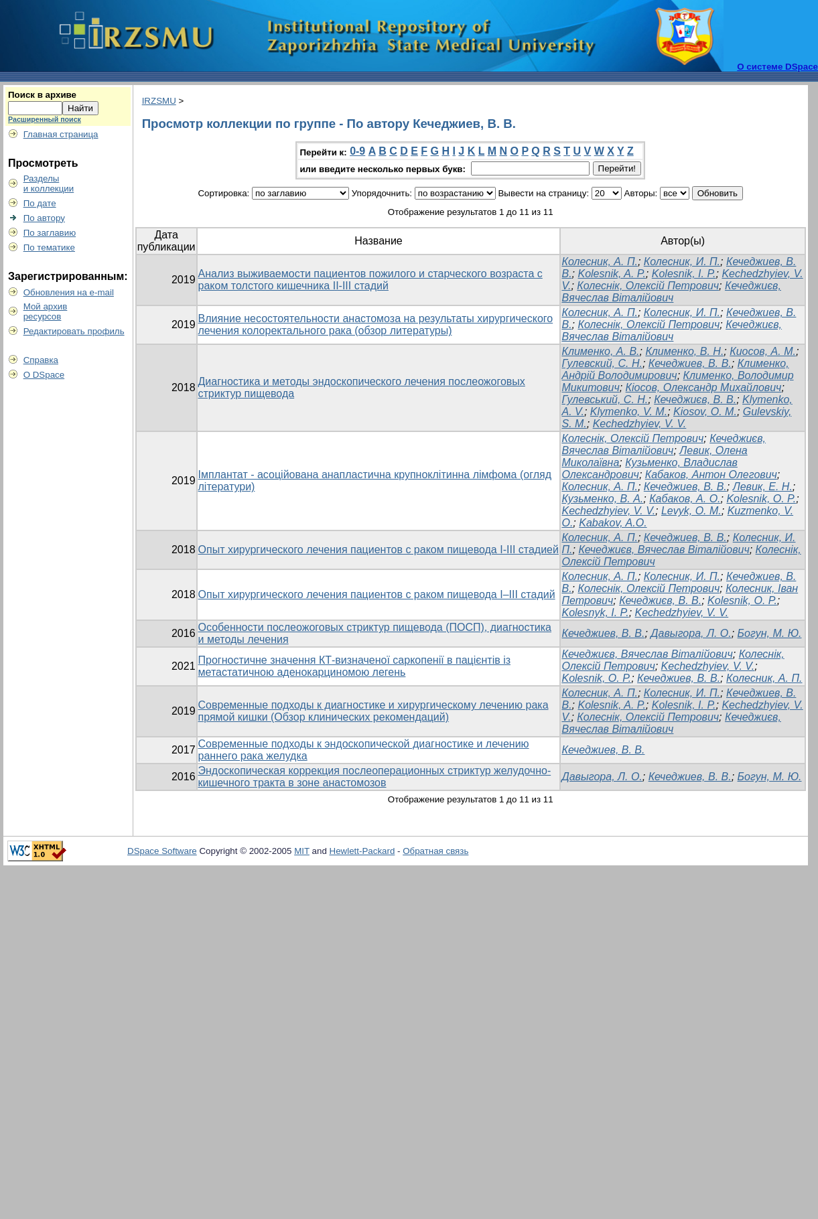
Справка (40, 360)
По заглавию (49, 233)
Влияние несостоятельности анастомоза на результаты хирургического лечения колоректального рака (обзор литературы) (375, 324)
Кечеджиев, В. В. (690, 363)
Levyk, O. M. (691, 510)
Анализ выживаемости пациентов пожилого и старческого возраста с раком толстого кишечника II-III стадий (370, 279)
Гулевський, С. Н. (604, 399)
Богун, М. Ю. (770, 633)
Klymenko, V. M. (628, 411)
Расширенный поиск (44, 119)
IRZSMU (159, 101)
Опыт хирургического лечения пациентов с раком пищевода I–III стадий (376, 594)
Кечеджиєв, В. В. (695, 399)
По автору (44, 218)
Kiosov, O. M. (705, 411)
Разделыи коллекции (48, 183)
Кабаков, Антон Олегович (711, 474)
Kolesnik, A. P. (611, 273)
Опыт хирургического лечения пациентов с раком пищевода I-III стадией (378, 549)
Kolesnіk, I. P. (684, 273)
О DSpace (44, 375)
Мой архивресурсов (45, 311)
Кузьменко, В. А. (602, 498)
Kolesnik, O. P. (742, 600)
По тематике (49, 247)
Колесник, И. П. (682, 261)
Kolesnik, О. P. (761, 498)
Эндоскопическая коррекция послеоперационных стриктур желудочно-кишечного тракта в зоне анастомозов (374, 776)
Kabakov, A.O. (612, 522)
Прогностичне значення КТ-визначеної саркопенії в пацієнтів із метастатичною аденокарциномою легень (354, 666)
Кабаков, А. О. (684, 498)
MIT (302, 851)
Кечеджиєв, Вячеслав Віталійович (670, 291)
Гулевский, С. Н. (601, 363)
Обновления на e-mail (68, 292)
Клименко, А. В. (600, 351)
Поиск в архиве (42, 95)
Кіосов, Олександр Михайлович (704, 387)
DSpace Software (162, 851)
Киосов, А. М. (763, 351)
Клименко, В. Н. (684, 351)
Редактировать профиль (74, 331)
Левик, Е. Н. (763, 486)
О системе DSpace (777, 67)
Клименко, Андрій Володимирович (675, 369)
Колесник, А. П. (599, 261)
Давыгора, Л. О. (691, 633)
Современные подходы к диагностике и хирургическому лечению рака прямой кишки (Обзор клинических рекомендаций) (373, 711)
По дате (39, 203)
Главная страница (60, 134)
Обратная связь (435, 851)
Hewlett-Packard (362, 851)
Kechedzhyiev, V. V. (640, 423)
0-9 (357, 151)
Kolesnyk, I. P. (594, 612)
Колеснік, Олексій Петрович (648, 285)
